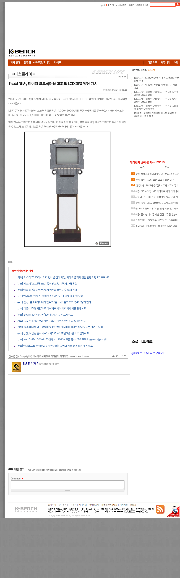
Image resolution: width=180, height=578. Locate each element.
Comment (17, 478)
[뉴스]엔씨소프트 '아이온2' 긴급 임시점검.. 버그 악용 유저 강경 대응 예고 (53, 345)
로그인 (110, 5)
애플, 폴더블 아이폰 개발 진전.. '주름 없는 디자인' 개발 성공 (154, 215)
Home (121, 76)
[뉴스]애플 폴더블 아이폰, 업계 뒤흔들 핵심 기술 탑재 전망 (45, 289)
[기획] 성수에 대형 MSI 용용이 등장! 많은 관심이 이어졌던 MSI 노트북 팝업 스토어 (58, 327)
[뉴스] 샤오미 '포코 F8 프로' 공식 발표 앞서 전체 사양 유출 (45, 283)
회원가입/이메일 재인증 (138, 5)
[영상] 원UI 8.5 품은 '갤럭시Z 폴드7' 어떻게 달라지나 (155, 186)
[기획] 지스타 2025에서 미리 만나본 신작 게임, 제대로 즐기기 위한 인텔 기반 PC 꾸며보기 (62, 277)
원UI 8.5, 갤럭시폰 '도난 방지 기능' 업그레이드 (155, 209)
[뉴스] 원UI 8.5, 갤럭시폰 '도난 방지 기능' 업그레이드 (43, 314)
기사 (167, 167)
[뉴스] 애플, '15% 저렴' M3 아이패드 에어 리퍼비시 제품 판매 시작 (50, 308)
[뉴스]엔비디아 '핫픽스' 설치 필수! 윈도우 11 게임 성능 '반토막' (49, 296)
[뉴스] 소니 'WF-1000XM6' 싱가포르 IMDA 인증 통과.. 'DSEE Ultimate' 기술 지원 (60, 339)
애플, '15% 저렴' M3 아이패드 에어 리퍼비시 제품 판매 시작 (155, 192)
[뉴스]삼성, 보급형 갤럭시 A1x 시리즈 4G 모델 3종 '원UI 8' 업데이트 (51, 333)
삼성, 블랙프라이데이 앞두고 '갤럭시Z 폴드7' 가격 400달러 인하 (155, 174)
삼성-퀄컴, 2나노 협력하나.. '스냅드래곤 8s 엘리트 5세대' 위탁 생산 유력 (154, 203)
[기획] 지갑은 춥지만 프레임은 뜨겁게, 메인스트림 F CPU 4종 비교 (50, 320)
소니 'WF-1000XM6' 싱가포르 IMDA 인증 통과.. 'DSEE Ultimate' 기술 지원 (154, 226)
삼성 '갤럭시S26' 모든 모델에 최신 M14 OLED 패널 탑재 (152, 180)
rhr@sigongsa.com (48, 364)
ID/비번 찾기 (121, 5)
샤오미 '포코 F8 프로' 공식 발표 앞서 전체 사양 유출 (154, 198)
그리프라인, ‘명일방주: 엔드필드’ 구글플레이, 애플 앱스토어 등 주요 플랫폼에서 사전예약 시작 (155, 221)
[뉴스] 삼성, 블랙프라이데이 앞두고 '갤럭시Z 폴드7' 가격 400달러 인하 (52, 302)
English (102, 5)
